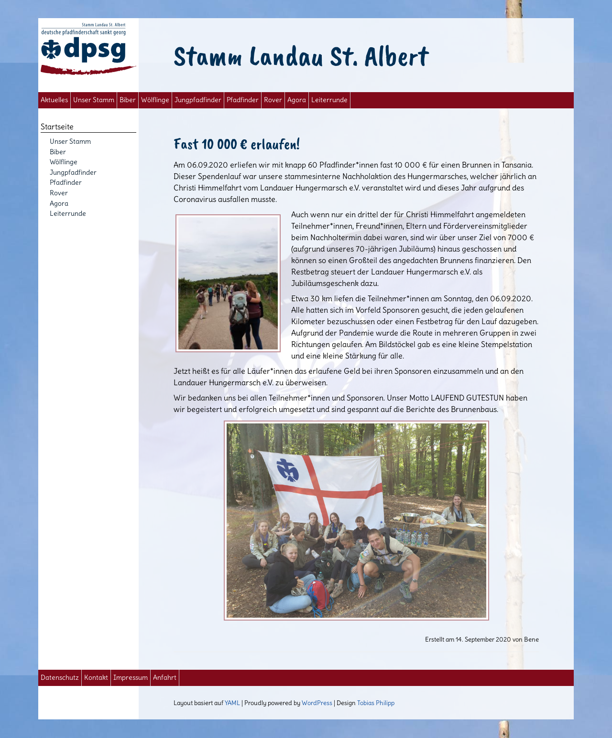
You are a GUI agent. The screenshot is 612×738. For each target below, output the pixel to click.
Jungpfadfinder (198, 100)
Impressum (130, 678)
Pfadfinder (243, 100)
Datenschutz (60, 678)
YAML (232, 702)
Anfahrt (164, 678)
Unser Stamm (93, 100)
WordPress (317, 702)
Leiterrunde (329, 100)
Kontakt (96, 678)
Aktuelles (54, 100)
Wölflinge (155, 100)
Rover (273, 100)
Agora (296, 100)
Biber (128, 100)
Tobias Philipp (375, 702)
